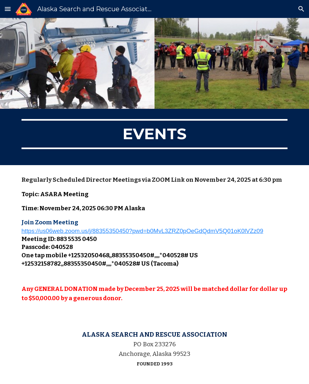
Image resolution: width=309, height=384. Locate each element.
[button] (7, 9)
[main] (154, 136)
